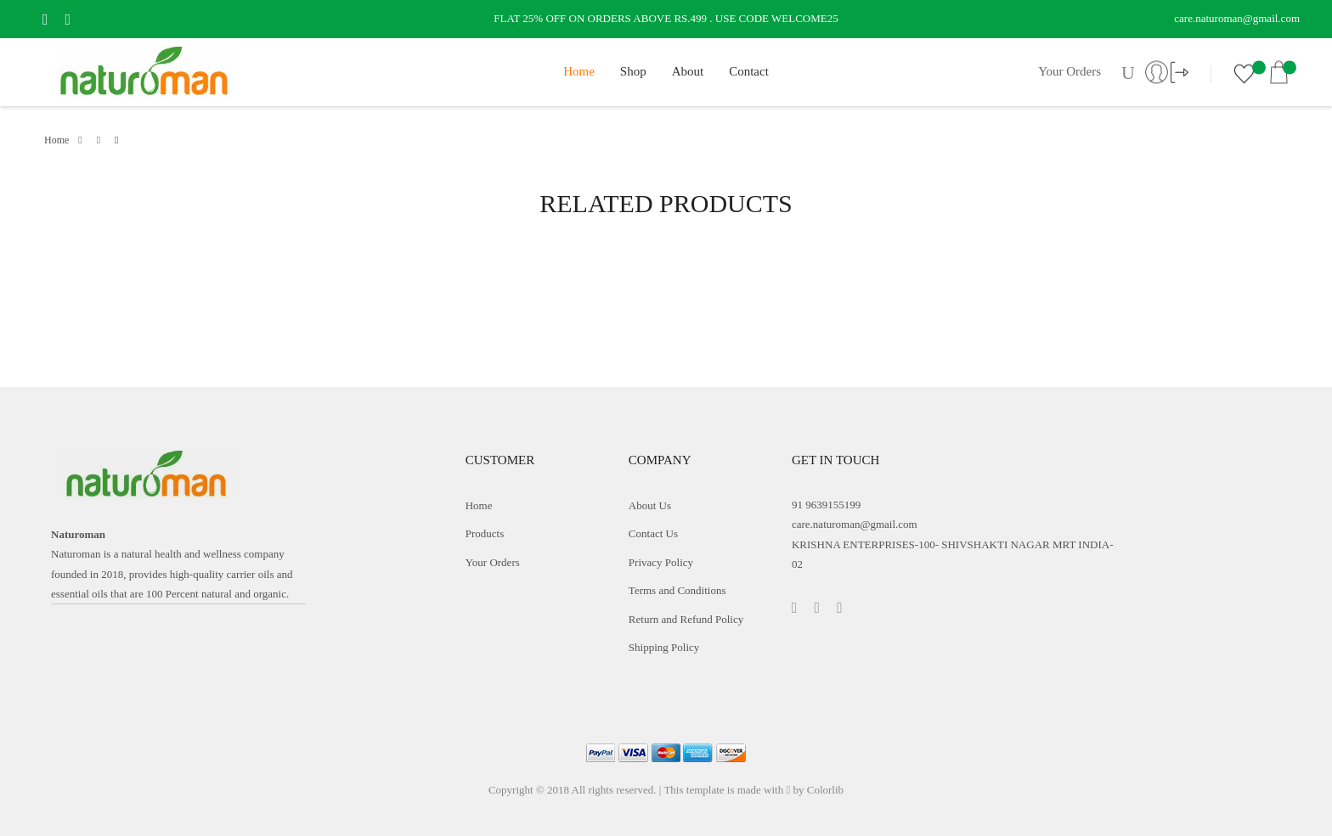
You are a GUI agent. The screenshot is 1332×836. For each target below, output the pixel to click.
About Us (650, 505)
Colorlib (825, 789)
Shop (633, 71)
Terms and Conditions (677, 590)
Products (485, 533)
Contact (749, 71)
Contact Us (653, 533)
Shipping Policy (664, 647)
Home (579, 71)
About (688, 71)
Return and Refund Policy (686, 619)
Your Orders (1069, 71)
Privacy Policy (661, 562)
